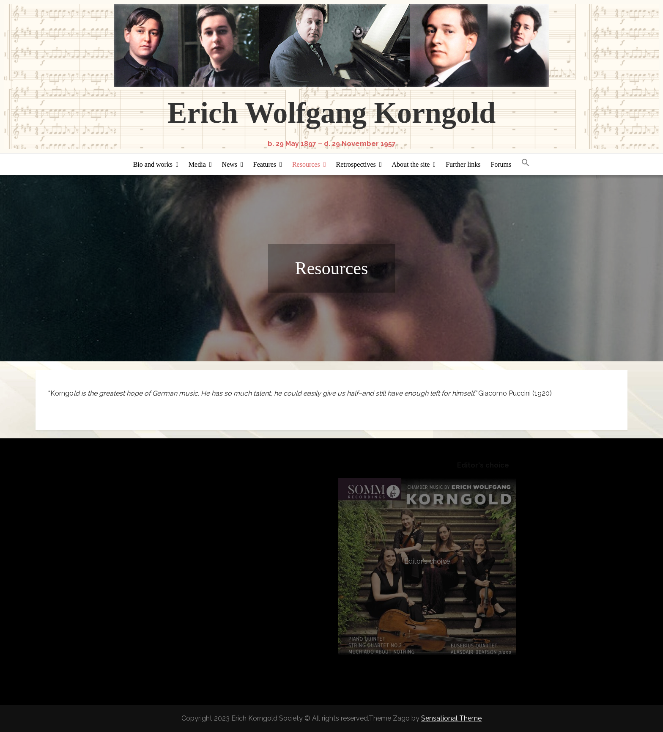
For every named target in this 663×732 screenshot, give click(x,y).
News (229, 164)
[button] (525, 163)
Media (197, 164)
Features (264, 164)
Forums (500, 164)
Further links (463, 164)
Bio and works (153, 164)
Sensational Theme (451, 718)
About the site (411, 164)
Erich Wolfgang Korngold (331, 112)
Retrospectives (356, 164)
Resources (306, 164)
